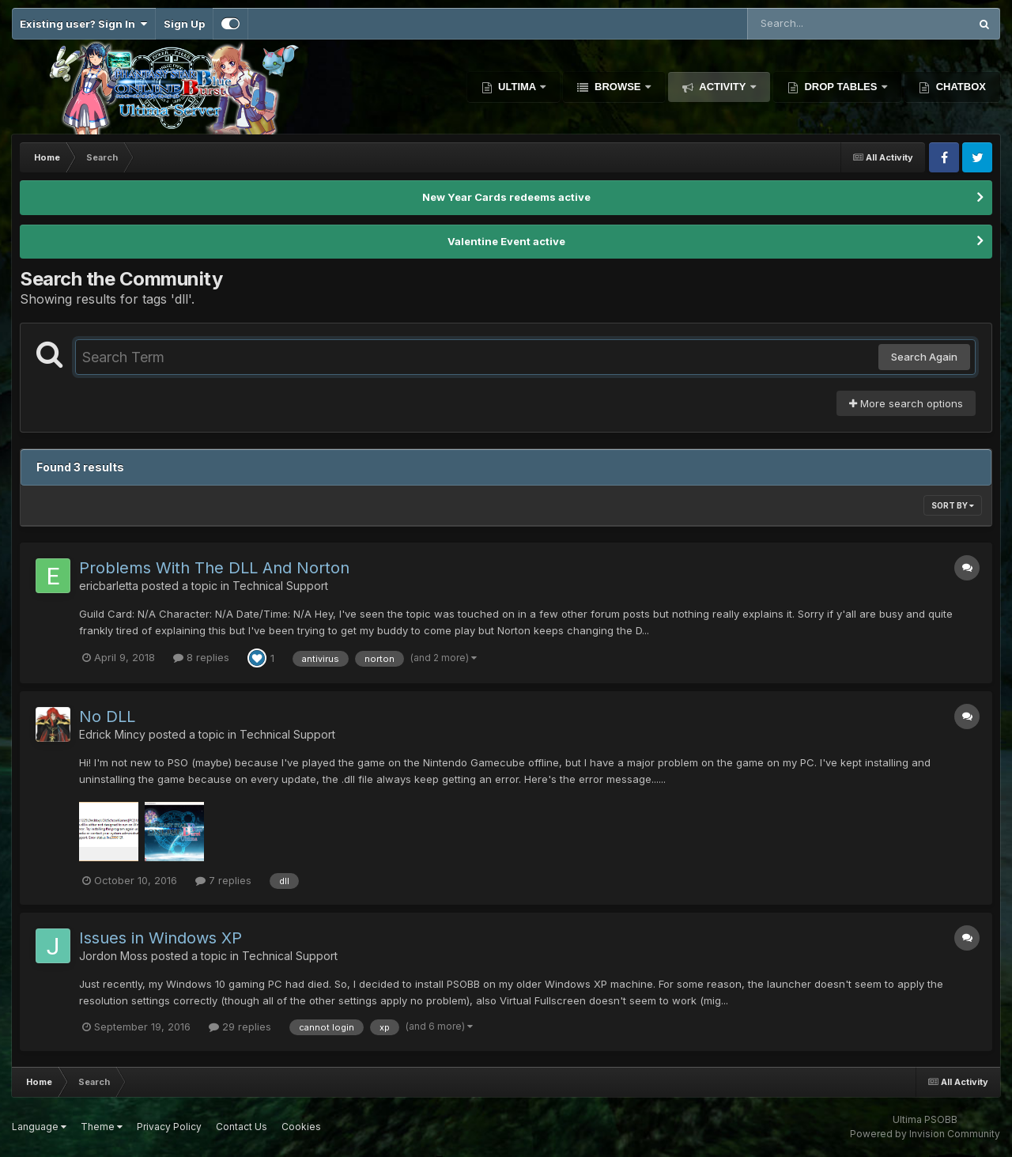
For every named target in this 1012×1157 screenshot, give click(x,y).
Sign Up (184, 23)
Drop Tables (841, 87)
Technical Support (280, 585)
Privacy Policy (169, 1126)
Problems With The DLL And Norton (214, 567)
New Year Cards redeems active (506, 197)
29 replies (240, 1026)
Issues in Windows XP (160, 937)
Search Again (924, 356)
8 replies (201, 657)
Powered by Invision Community (925, 1134)
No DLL (107, 716)
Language (39, 1126)
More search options (906, 403)
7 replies (223, 880)
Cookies (301, 1126)
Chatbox (959, 87)
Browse (617, 87)
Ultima (517, 87)
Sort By (952, 505)
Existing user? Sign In (83, 24)
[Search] (815, 24)
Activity (723, 87)
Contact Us (241, 1126)
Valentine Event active (506, 241)
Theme (102, 1126)
